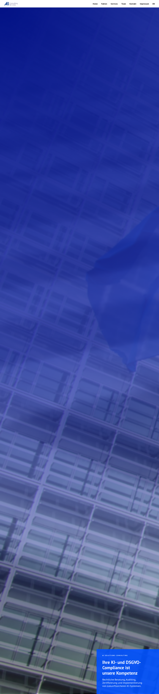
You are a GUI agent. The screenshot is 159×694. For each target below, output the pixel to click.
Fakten (104, 4)
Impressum (144, 4)
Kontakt (132, 4)
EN (154, 4)
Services (114, 4)
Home (95, 4)
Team (123, 4)
